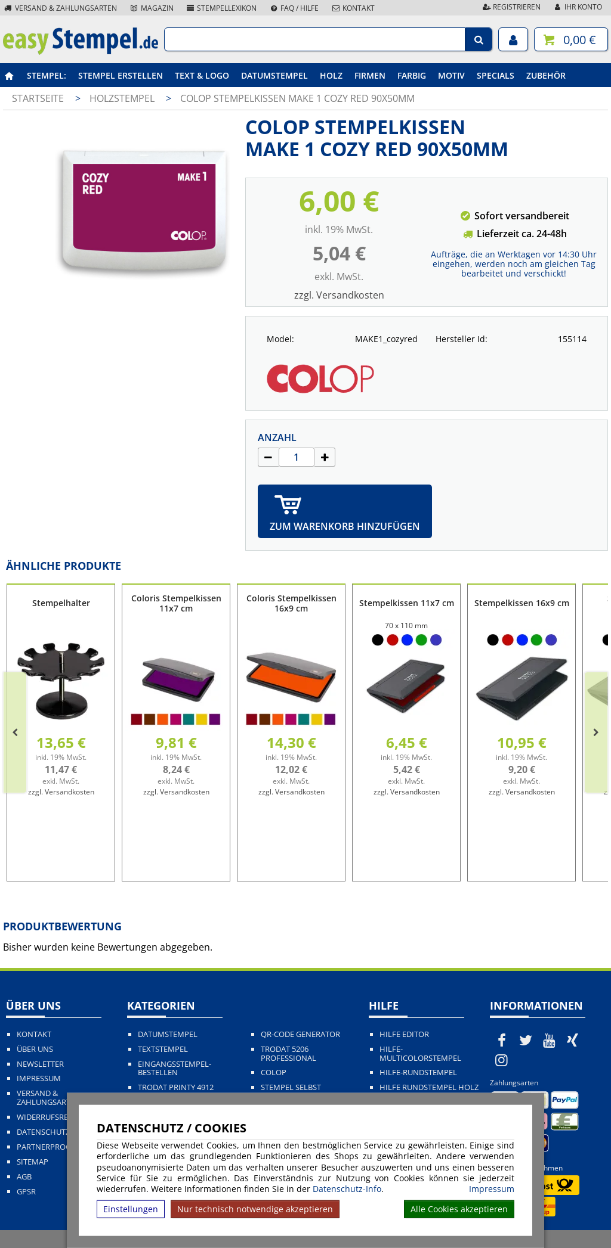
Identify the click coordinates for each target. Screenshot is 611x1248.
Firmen (369, 75)
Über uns (35, 1049)
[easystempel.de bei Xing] (573, 1040)
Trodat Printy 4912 (176, 1087)
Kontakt (353, 8)
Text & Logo (202, 75)
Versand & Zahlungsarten (60, 8)
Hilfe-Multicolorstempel (420, 1054)
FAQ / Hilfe (294, 8)
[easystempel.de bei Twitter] (526, 1040)
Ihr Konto (577, 7)
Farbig (411, 75)
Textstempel (163, 1049)
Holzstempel (123, 98)
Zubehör (546, 75)
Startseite (38, 98)
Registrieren (511, 7)
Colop (273, 1072)
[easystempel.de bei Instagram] (502, 1059)
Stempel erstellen (120, 75)
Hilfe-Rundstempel (418, 1072)
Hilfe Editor (404, 1034)
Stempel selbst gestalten (291, 1092)
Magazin (151, 8)
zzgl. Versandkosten (339, 295)
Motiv (451, 75)
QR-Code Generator (300, 1034)
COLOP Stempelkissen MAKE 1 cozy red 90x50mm (297, 98)
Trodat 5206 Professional (288, 1054)
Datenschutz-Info (347, 1188)
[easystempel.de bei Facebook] (502, 1040)
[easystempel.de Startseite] (80, 51)
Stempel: (46, 75)
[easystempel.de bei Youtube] (549, 1040)
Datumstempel (274, 75)
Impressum (491, 1189)
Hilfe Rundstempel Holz (429, 1087)
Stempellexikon (221, 8)
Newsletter (40, 1064)
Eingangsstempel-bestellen (174, 1069)
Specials (495, 75)
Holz (331, 75)
